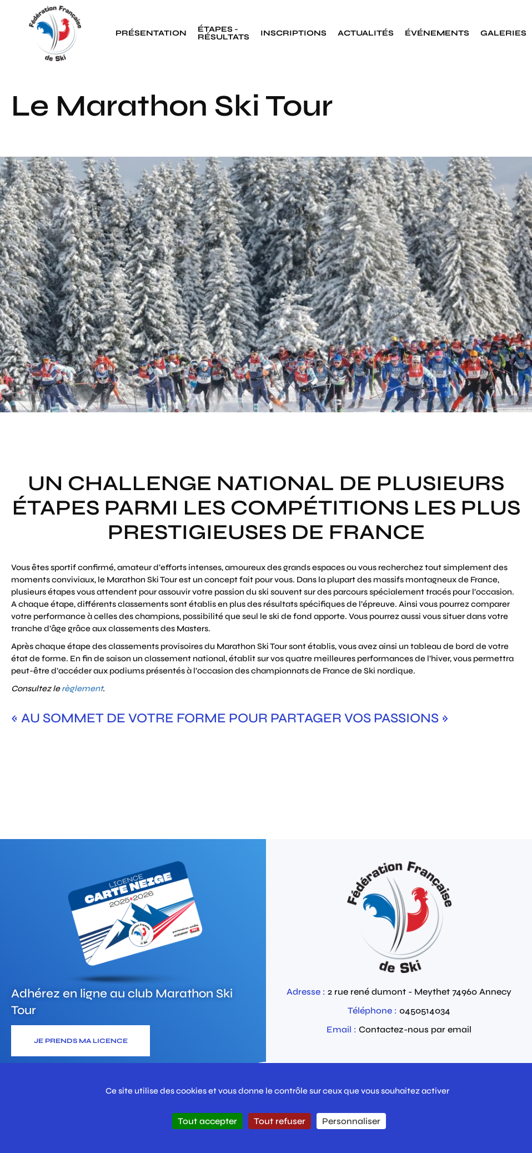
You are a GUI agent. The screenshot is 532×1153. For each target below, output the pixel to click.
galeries (503, 33)
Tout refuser (279, 1121)
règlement (82, 688)
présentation (151, 33)
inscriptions (293, 33)
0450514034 (424, 1010)
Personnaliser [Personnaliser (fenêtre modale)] (351, 1121)
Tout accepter (207, 1121)
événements (437, 33)
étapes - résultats (223, 33)
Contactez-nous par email (415, 1029)
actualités (366, 33)
